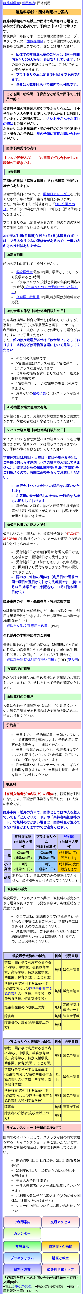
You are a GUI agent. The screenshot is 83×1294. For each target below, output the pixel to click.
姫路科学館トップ (60, 1269)
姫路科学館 (11, 3)
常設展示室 (24, 272)
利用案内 (28, 3)
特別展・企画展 (60, 1246)
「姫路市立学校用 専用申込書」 (27, 626)
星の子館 (39, 393)
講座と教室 (60, 1258)
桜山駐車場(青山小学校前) (56, 467)
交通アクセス (60, 1222)
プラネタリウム (22, 1258)
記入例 (73, 659)
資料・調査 (22, 1269)
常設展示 (22, 1246)
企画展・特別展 (28, 297)
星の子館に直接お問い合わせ (58, 133)
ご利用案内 (22, 1222)
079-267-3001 (22, 1286)
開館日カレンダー (56, 194)
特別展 (69, 836)
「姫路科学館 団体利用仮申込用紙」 (30, 659)
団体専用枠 (35, 41)
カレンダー (22, 1233)
